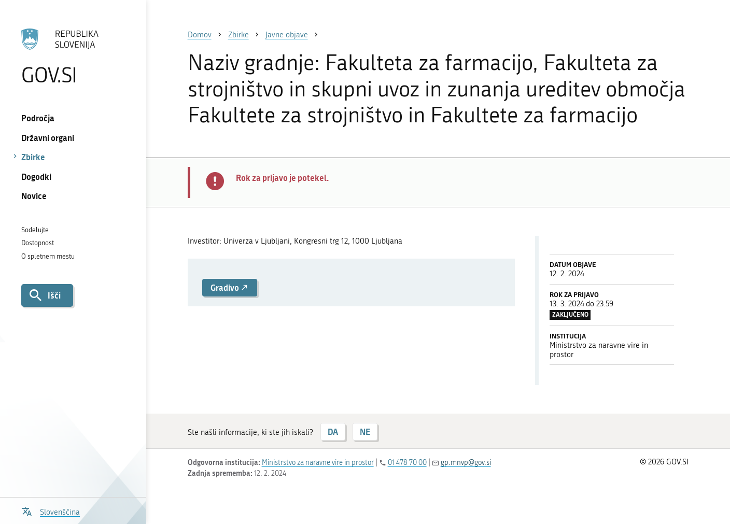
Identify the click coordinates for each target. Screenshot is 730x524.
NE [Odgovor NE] (365, 431)
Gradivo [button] (229, 287)
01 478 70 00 (407, 462)
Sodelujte (35, 230)
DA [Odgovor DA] (333, 431)
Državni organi (47, 138)
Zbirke (33, 157)
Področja (37, 118)
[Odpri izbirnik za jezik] (51, 511)
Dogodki (36, 176)
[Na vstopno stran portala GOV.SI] (72, 56)
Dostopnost (37, 243)
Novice (34, 196)
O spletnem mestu (48, 256)
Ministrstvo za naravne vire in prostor (318, 462)
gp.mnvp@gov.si (466, 462)
